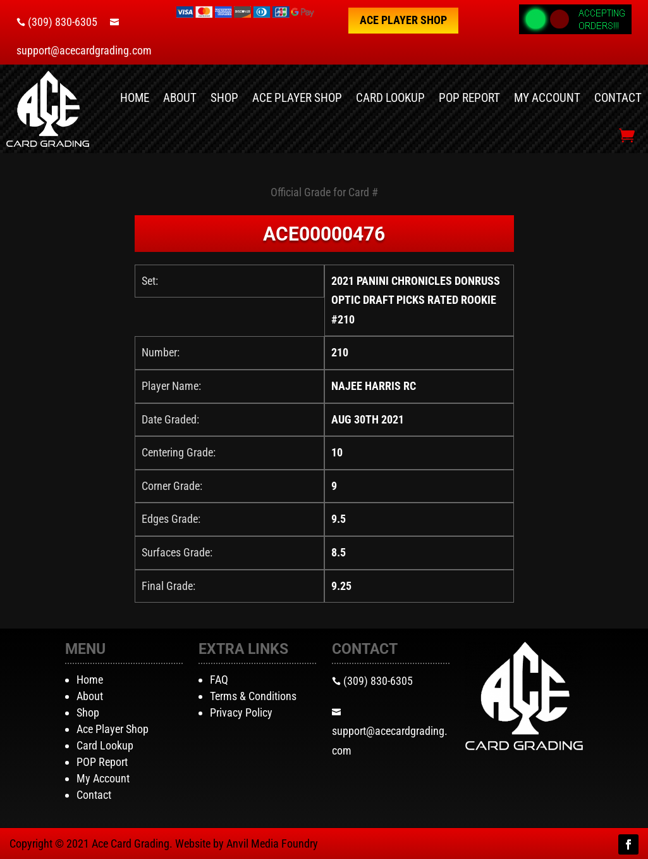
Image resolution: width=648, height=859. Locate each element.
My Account (547, 98)
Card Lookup (390, 98)
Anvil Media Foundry (272, 843)
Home (134, 98)
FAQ (219, 679)
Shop (224, 98)
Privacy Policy (241, 712)
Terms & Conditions (253, 696)
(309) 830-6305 (62, 21)
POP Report (469, 98)
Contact (618, 98)
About (180, 98)
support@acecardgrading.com (84, 50)
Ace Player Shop (403, 20)
